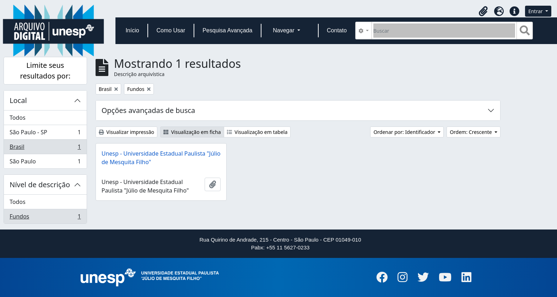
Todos (18, 118)
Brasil (45, 148)
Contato (337, 30)
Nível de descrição (40, 184)
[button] (483, 11)
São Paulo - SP (45, 134)
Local (18, 100)
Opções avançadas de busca (148, 110)
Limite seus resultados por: (45, 70)
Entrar (536, 11)
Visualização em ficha (192, 132)
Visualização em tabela (257, 132)
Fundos (45, 217)
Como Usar (170, 30)
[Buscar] (444, 30)
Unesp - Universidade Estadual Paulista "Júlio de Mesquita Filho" (161, 158)
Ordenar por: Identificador (404, 132)
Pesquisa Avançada (227, 30)
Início (132, 30)
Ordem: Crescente (471, 132)
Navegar (284, 30)
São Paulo (45, 162)
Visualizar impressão (126, 132)
